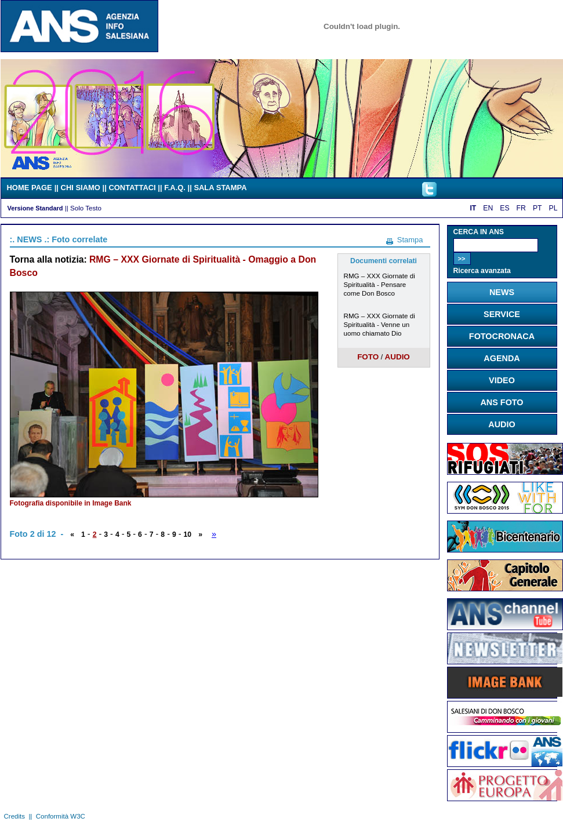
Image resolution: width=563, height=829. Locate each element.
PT (537, 208)
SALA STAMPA (220, 187)
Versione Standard (35, 208)
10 (188, 534)
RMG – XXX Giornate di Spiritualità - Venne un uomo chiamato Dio (379, 324)
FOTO (368, 356)
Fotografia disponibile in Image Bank (71, 503)
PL (553, 208)
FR (521, 208)
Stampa (410, 239)
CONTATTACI (131, 187)
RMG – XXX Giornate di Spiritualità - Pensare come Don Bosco (379, 284)
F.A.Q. (175, 187)
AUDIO (396, 356)
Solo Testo (85, 208)
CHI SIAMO (80, 187)
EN (488, 208)
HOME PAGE (29, 187)
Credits (14, 816)
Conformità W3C (60, 816)
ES (504, 208)
